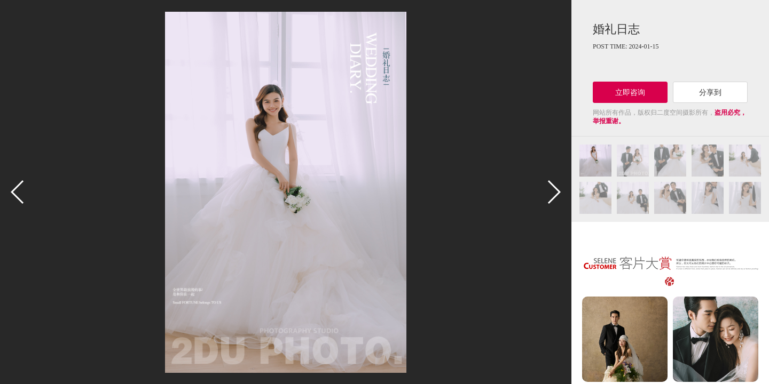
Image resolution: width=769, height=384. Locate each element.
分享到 (710, 92)
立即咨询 (630, 92)
